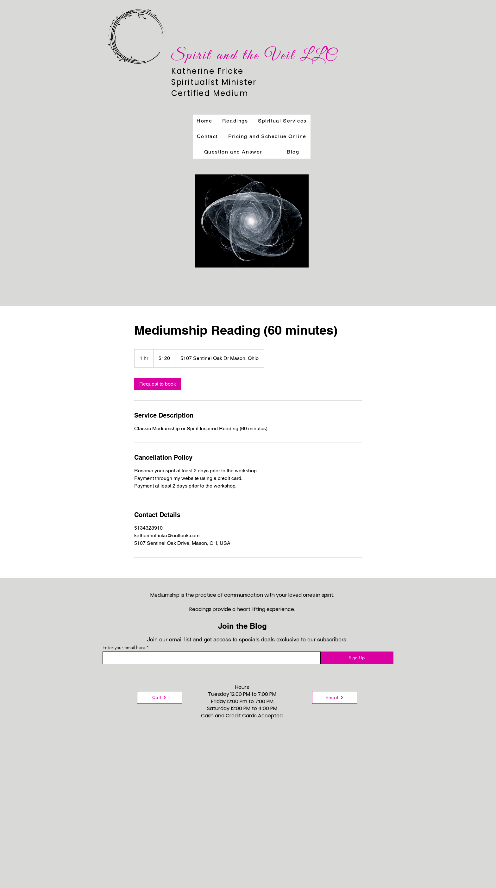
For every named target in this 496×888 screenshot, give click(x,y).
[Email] (334, 697)
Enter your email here (124, 647)
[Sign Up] (357, 658)
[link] (157, 384)
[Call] (159, 697)
